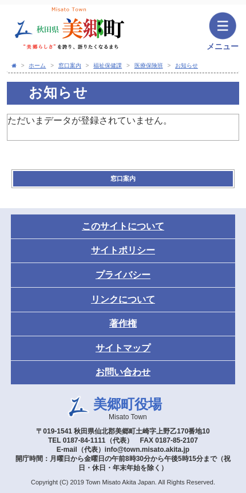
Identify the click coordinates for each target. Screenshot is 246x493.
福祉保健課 (107, 65)
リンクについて (123, 299)
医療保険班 (148, 65)
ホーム (37, 65)
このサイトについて (123, 226)
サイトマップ (123, 348)
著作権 (123, 323)
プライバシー (123, 275)
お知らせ (186, 65)
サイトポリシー (123, 250)
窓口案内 (69, 65)
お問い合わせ (123, 372)
